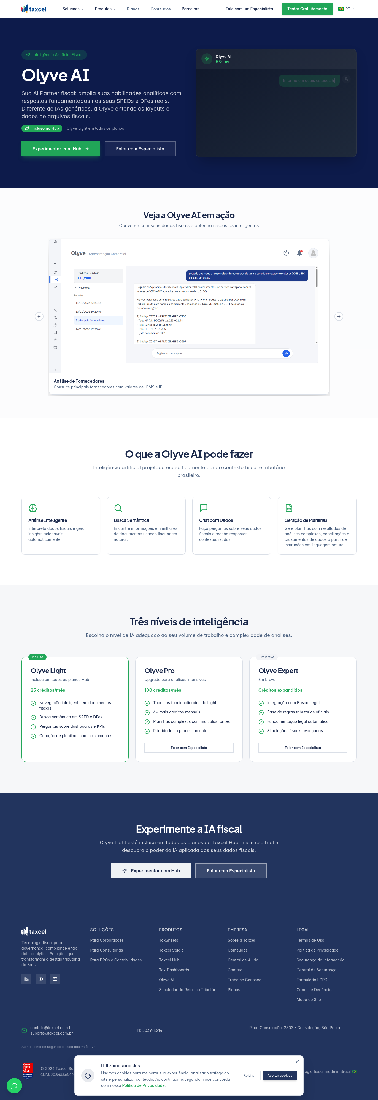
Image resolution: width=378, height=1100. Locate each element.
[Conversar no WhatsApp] (14, 1085)
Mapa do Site (308, 999)
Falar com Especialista (140, 148)
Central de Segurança (316, 969)
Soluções (73, 8)
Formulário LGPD (311, 979)
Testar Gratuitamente (307, 8)
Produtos (105, 8)
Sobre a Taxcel (241, 940)
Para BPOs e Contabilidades (116, 960)
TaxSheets (168, 940)
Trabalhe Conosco (244, 979)
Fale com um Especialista (249, 8)
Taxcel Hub (169, 960)
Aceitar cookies (280, 1075)
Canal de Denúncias (314, 989)
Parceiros (193, 8)
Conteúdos (161, 9)
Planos (133, 9)
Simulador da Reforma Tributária (189, 989)
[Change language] (346, 9)
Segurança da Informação (320, 960)
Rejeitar (250, 1075)
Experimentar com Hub (61, 148)
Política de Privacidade (317, 950)
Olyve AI (166, 979)
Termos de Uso (310, 940)
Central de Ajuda (243, 960)
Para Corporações (107, 940)
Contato (235, 969)
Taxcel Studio (171, 950)
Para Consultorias (106, 950)
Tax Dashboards (174, 969)
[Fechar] (297, 1062)
